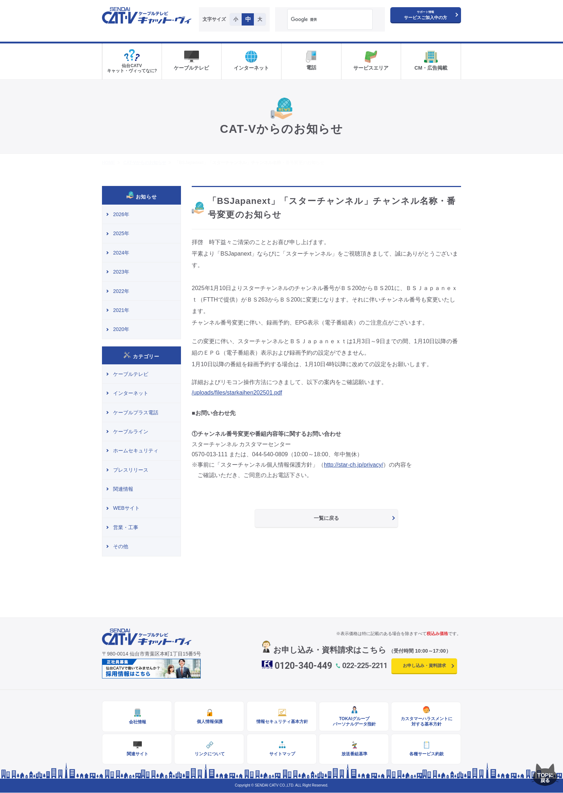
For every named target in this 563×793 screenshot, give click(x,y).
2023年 (121, 272)
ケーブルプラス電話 (135, 412)
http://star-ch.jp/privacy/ (353, 465)
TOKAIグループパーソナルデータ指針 (353, 722)
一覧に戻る (326, 518)
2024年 (121, 253)
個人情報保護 (209, 721)
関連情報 (123, 489)
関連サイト (137, 754)
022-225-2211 (364, 665)
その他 (120, 546)
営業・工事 (125, 527)
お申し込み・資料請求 (424, 665)
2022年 (121, 291)
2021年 (121, 310)
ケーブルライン (130, 431)
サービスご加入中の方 (425, 15)
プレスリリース (130, 470)
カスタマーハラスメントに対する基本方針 (426, 722)
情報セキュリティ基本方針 (281, 721)
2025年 (121, 233)
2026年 (121, 214)
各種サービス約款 (426, 754)
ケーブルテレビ (130, 374)
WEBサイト (126, 508)
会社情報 (137, 721)
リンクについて (209, 754)
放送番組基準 (354, 754)
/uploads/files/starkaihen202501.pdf (237, 392)
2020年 (121, 329)
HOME (108, 162)
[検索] (321, 19)
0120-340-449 (303, 666)
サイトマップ (281, 754)
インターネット (130, 393)
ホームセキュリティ (135, 450)
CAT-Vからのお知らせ (144, 162)
